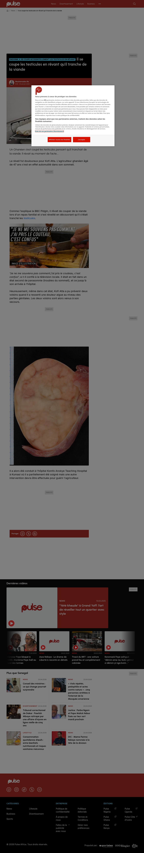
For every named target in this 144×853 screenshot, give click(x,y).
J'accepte (81, 139)
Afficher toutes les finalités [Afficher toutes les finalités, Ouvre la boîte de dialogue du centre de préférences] (59, 139)
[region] (72, 115)
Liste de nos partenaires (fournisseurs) (49, 131)
